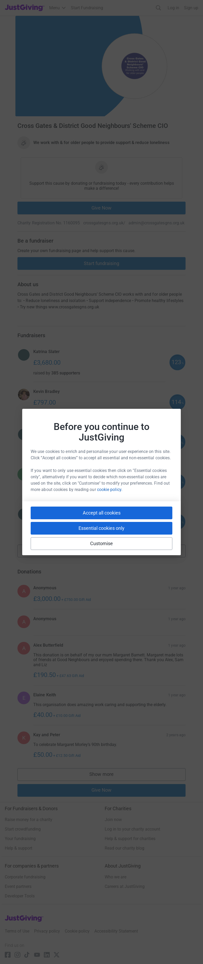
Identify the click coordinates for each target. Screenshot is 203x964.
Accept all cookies (102, 513)
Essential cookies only (101, 528)
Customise (101, 543)
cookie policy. (109, 489)
